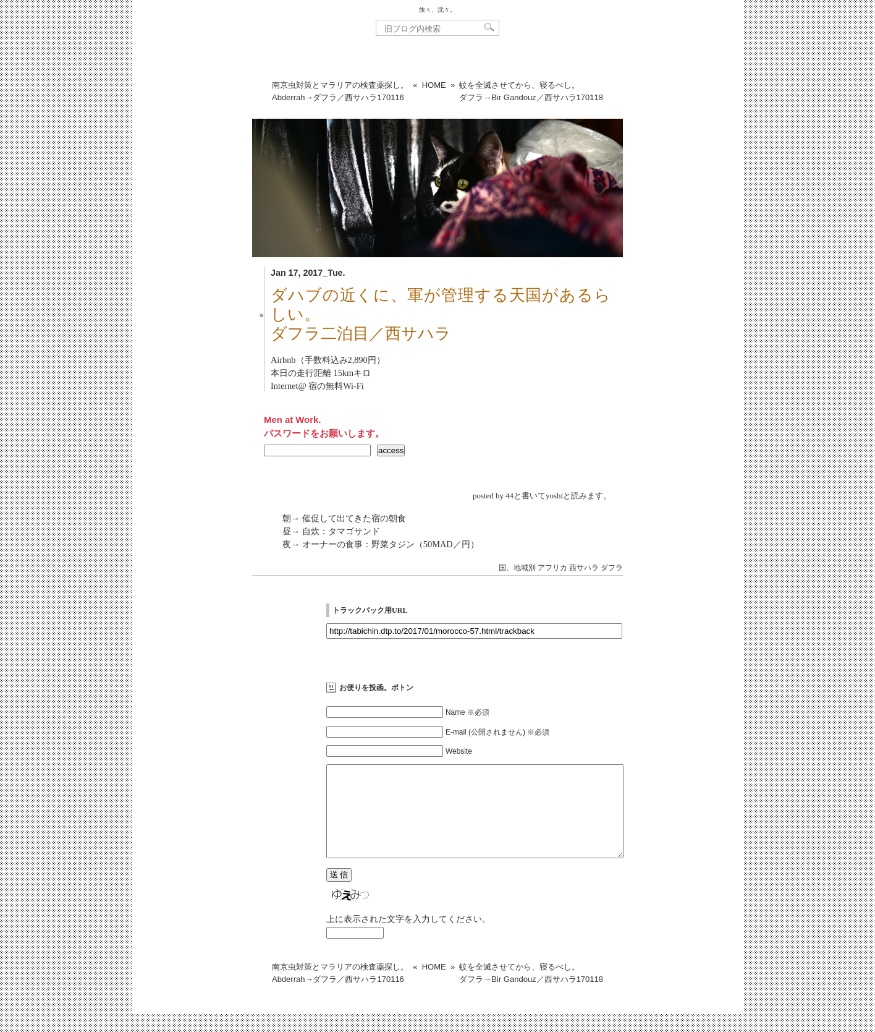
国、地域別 (517, 567)
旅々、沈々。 (437, 9)
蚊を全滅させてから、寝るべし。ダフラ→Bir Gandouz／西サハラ (531, 91)
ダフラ (612, 567)
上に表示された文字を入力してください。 (408, 937)
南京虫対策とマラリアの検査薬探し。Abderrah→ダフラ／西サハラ (340, 91)
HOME (434, 85)
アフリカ (552, 567)
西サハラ (584, 567)
